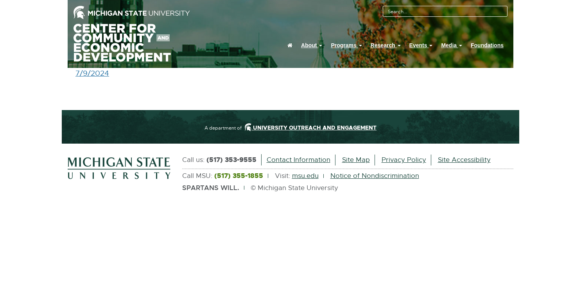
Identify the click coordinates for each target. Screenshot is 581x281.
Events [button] (421, 45)
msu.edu (305, 176)
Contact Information (298, 160)
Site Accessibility (464, 160)
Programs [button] (346, 45)
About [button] (311, 45)
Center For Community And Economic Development (131, 43)
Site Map (356, 160)
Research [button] (386, 45)
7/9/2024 (92, 74)
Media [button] (451, 45)
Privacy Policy (404, 160)
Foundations (487, 45)
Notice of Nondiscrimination (374, 176)
